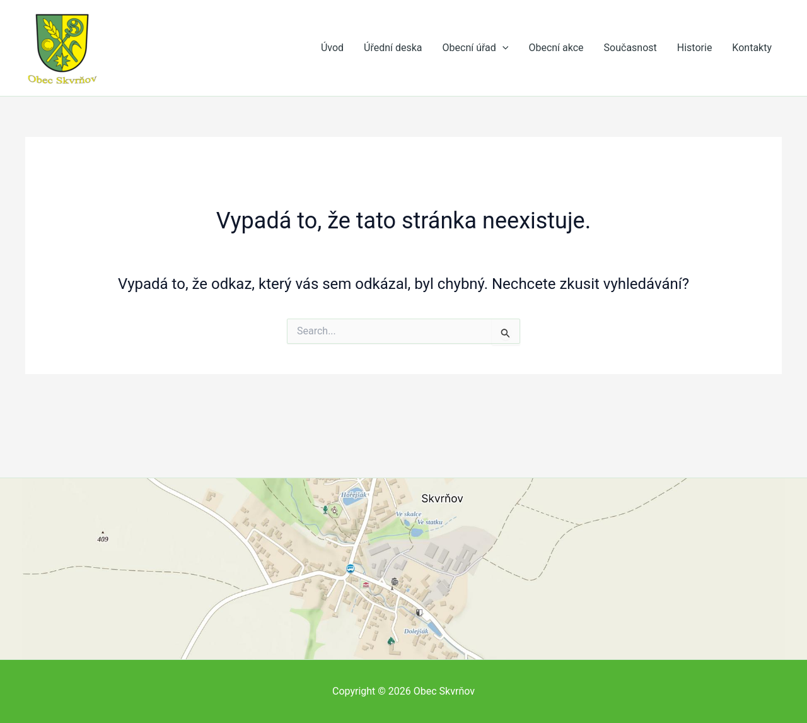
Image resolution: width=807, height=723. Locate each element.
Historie (694, 48)
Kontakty (752, 48)
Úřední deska (393, 48)
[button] (502, 48)
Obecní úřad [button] (476, 48)
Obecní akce (555, 48)
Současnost (630, 48)
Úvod (332, 48)
